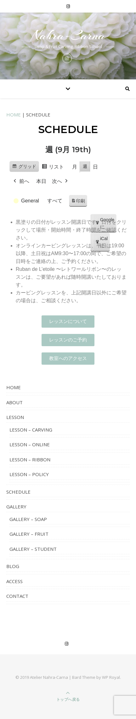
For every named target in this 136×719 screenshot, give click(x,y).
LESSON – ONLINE (29, 444)
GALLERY (16, 506)
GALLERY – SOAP (28, 519)
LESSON (15, 417)
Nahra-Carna (68, 35)
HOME (13, 114)
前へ (20, 181)
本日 (41, 181)
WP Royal (111, 677)
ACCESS (14, 581)
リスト (53, 168)
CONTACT (17, 596)
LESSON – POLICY (29, 474)
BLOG (12, 566)
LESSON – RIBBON (29, 459)
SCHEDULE (18, 492)
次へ (60, 181)
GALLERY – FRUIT (28, 534)
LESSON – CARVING (30, 430)
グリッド (24, 167)
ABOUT (14, 402)
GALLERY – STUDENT (33, 549)
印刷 (78, 202)
